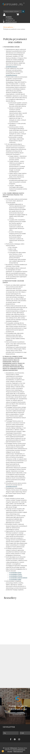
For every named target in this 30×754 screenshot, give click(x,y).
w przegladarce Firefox (15, 574)
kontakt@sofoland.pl (11, 22)
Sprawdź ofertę (18, 714)
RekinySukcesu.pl (18, 751)
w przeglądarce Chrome (15, 576)
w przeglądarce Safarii (15, 579)
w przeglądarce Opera (15, 572)
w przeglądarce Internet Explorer (18, 577)
